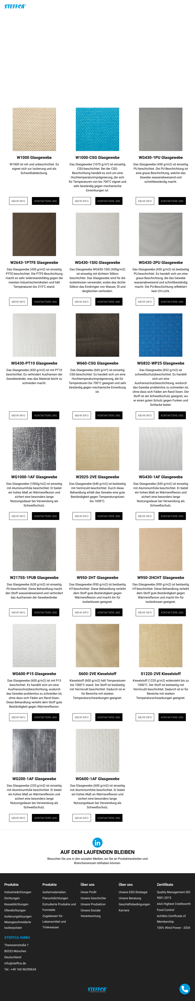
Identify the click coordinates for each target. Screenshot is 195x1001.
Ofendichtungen (15, 910)
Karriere (124, 910)
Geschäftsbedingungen (134, 904)
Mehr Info (18, 201)
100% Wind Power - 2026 (173, 928)
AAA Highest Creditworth (173, 904)
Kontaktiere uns (45, 201)
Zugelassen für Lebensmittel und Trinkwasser (54, 921)
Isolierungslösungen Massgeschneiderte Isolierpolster (18, 922)
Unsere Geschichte (93, 898)
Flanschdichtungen (55, 898)
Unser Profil (88, 892)
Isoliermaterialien (54, 892)
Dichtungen (12, 898)
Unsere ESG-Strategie (133, 892)
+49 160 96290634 (23, 969)
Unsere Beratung (130, 898)
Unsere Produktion (93, 904)
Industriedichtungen (17, 892)
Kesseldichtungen (16, 904)
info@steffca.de (15, 963)
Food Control (165, 910)
